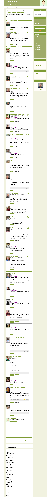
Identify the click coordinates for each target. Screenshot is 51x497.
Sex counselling (9, 479)
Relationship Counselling (10, 477)
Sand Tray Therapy (9, 478)
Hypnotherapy (9, 466)
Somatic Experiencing (9, 482)
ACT (7, 451)
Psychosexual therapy (9, 475)
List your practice (37, 23)
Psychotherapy (9, 476)
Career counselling (9, 454)
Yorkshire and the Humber (38, 51)
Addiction (8, 492)
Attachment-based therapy (10, 453)
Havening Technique (9, 464)
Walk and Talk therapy (9, 486)
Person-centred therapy (10, 473)
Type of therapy (25, 7)
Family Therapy (9, 463)
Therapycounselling (38, 10)
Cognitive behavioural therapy (10, 457)
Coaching (8, 456)
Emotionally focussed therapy (10, 462)
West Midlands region (38, 49)
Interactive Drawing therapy (10, 468)
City (16, 7)
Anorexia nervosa (9, 494)
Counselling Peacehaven (37, 73)
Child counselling (9, 455)
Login (45, 7)
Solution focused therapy (10, 481)
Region (13, 7)
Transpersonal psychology (10, 485)
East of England (37, 36)
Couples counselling (9, 459)
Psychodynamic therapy (10, 474)
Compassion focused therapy (10, 458)
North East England (37, 41)
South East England (37, 45)
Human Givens (9, 465)
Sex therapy (8, 480)
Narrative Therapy (9, 471)
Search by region (37, 34)
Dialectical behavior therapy (10, 460)
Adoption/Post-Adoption (10, 493)
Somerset (20, 440)
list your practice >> (14, 447)
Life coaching (8, 469)
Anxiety (8, 495)
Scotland (36, 56)
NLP (7, 472)
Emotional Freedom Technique (11, 461)
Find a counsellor (37, 19)
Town (9, 7)
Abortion (8, 491)
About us (36, 21)
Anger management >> (9, 427)
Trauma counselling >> (9, 435)
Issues (19, 7)
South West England (25, 440)
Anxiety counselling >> (9, 428)
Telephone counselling (10, 483)
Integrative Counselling (10, 467)
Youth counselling (9, 487)
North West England (37, 43)
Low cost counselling (9, 470)
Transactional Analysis (9, 484)
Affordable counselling (9, 452)
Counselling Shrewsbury (37, 75)
